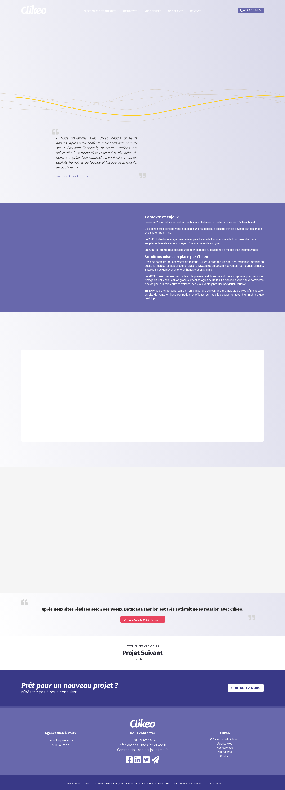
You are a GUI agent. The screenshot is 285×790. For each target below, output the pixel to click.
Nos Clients (175, 11)
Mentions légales (115, 783)
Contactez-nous (245, 688)
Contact (195, 11)
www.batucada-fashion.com (142, 619)
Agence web (130, 11)
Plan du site (172, 783)
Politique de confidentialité (139, 783)
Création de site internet (99, 11)
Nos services (152, 11)
